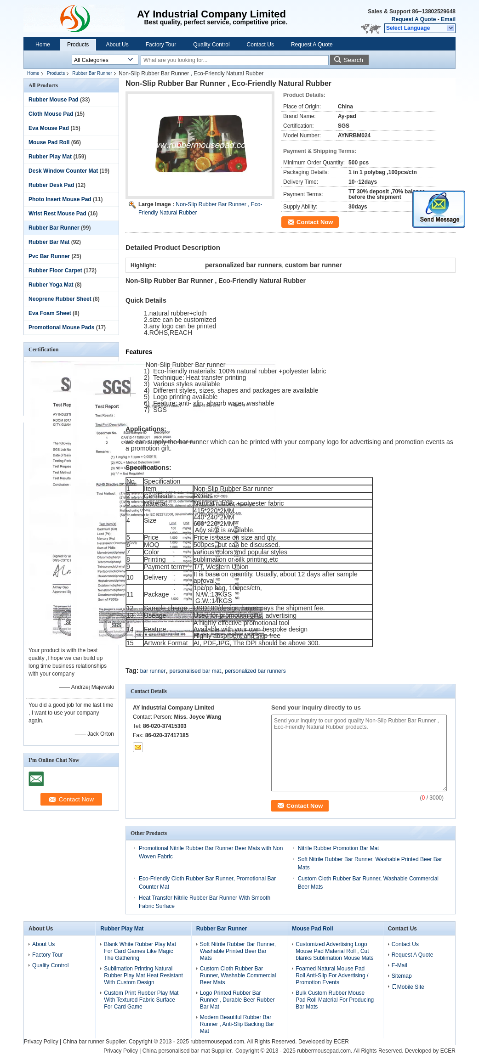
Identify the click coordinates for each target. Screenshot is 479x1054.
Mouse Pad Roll (49, 142)
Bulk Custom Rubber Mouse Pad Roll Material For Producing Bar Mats (335, 1000)
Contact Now (315, 222)
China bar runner (83, 1041)
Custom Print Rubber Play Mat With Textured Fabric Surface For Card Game (141, 1000)
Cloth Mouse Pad (51, 114)
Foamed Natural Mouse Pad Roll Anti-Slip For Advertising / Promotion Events (332, 975)
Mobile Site (408, 987)
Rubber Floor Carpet (55, 270)
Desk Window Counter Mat (63, 171)
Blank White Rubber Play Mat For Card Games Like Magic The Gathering (140, 951)
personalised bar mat (195, 671)
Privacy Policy (41, 1041)
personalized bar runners (255, 671)
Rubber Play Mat (50, 156)
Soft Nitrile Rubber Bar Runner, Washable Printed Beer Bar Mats (238, 951)
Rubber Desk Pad (51, 185)
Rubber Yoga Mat (51, 285)
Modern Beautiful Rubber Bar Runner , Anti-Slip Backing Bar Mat (237, 1024)
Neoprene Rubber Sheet (60, 299)
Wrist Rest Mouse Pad (57, 213)
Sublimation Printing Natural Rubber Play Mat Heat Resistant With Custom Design (143, 975)
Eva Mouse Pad (49, 128)
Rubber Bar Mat (49, 242)
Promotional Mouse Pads (61, 327)
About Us (117, 44)
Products (78, 44)
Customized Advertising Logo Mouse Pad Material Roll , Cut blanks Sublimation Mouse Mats (334, 951)
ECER (341, 1041)
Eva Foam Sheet (50, 313)
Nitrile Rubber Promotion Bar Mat (338, 848)
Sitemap (402, 976)
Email (448, 19)
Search (353, 59)
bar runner (152, 671)
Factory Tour (161, 44)
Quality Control (211, 44)
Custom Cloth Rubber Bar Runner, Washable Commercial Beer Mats (238, 975)
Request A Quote (414, 19)
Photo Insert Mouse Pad (60, 199)
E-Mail (399, 965)
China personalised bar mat (176, 1051)
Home (42, 44)
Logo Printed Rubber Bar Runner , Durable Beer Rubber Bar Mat (237, 1000)
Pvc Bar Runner (49, 256)
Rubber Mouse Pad (54, 99)
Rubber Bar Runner (92, 73)
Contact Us (260, 44)
